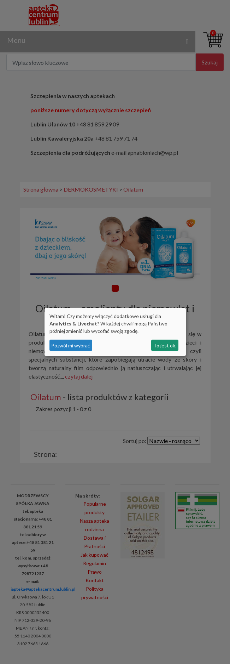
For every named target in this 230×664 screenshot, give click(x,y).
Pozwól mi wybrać (70, 345)
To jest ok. (164, 345)
